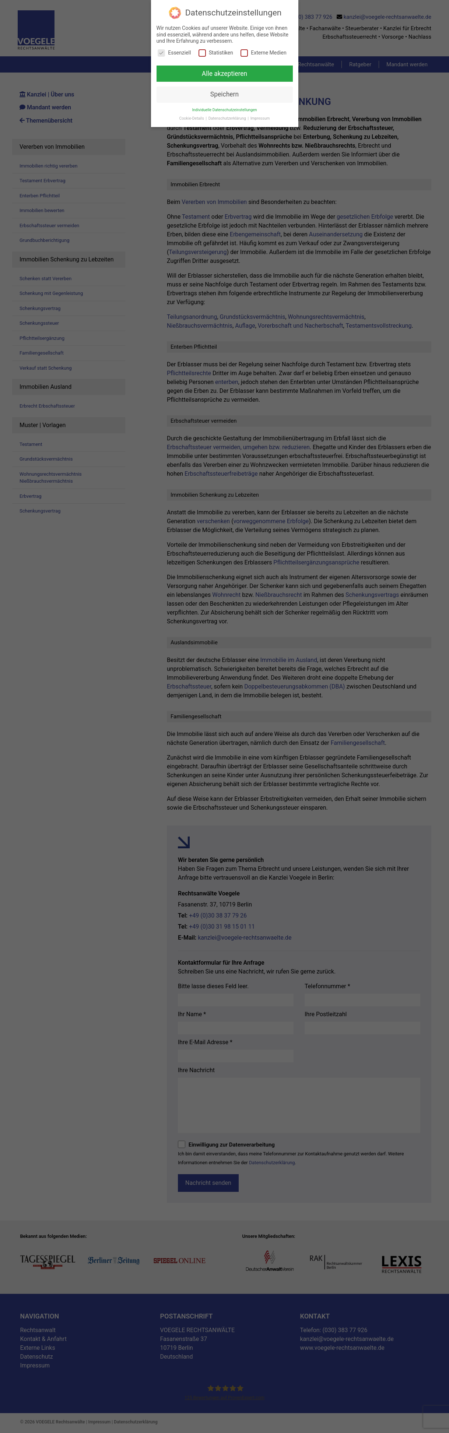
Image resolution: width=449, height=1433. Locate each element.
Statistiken (216, 52)
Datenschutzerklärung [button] (227, 118)
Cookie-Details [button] (192, 118)
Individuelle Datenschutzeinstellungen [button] (224, 110)
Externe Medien (263, 52)
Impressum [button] (260, 118)
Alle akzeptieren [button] (225, 73)
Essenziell (174, 52)
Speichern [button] (224, 94)
